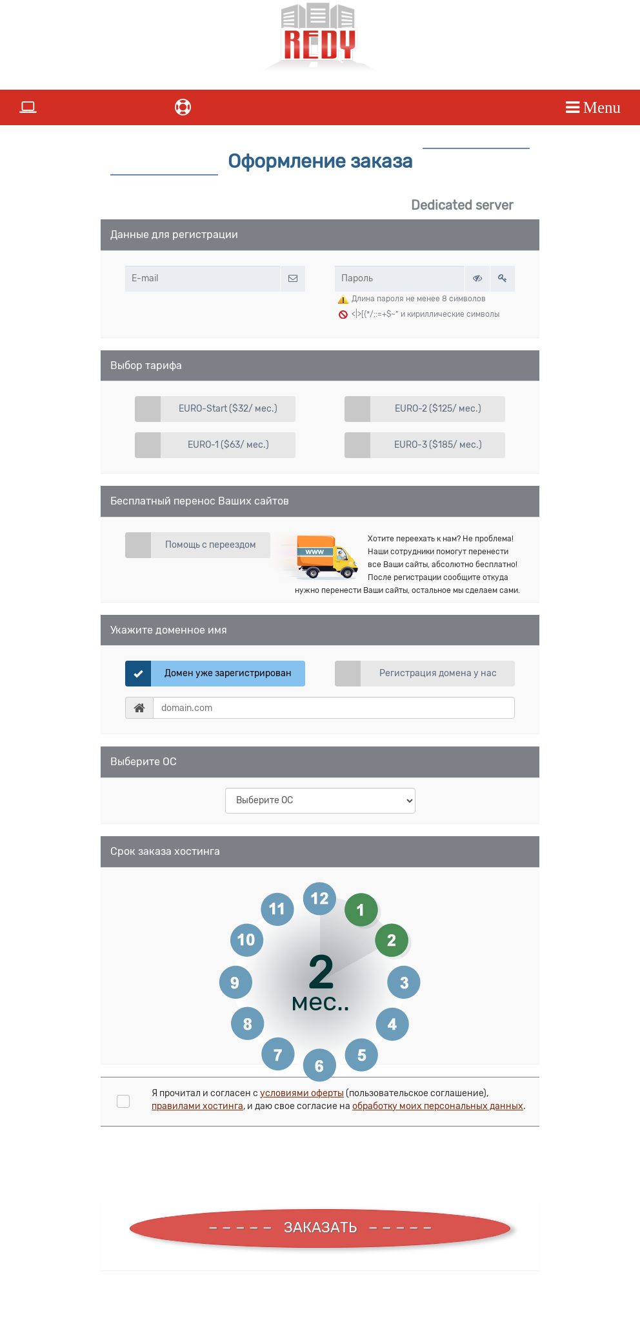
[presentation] (210, 1164)
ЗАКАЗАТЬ (320, 1227)
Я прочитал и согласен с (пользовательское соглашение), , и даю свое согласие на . (339, 1100)
